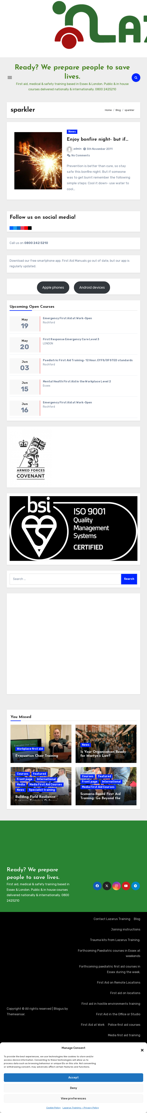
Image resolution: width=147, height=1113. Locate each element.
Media (21, 786)
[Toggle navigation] (10, 77)
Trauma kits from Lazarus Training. (115, 941)
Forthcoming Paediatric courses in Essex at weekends (109, 954)
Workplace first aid (30, 750)
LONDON (48, 345)
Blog (137, 920)
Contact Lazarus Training (112, 920)
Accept (73, 1077)
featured (39, 775)
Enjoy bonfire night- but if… (97, 140)
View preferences (73, 1098)
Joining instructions (125, 931)
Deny (73, 1088)
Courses (22, 775)
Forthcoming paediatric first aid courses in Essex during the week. (109, 970)
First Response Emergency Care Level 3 (71, 341)
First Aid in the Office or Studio (118, 1016)
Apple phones (53, 289)
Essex (46, 387)
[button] (140, 1048)
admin (74, 149)
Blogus (59, 1010)
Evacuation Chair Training (36, 757)
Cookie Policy (53, 1107)
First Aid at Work (93, 1026)
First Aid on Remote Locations (118, 984)
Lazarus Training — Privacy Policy (81, 1107)
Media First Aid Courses (45, 786)
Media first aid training (124, 1037)
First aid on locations (125, 995)
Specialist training (42, 791)
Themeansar (15, 1016)
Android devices (92, 289)
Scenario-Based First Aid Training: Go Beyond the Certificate (100, 800)
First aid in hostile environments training (111, 1005)
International (46, 780)
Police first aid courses (124, 1026)
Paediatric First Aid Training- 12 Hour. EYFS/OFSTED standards (88, 362)
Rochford (49, 324)
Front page (24, 780)
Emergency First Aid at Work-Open (67, 319)
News (72, 132)
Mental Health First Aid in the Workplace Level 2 (77, 383)
